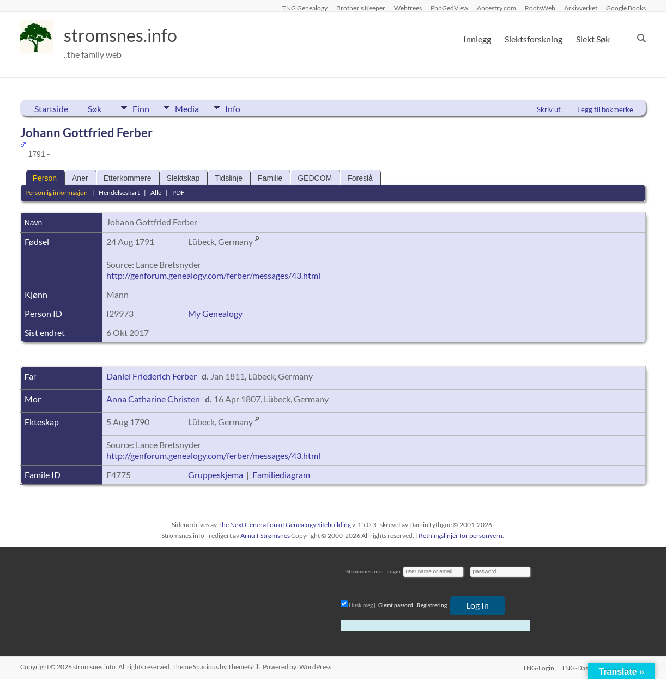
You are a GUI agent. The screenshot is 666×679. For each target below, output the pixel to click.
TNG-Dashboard (585, 667)
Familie (270, 178)
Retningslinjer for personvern (460, 535)
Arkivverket (580, 7)
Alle (155, 192)
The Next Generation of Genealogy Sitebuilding (284, 525)
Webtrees (408, 7)
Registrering (432, 605)
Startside (51, 108)
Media (194, 107)
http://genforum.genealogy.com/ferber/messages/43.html (213, 275)
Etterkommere (128, 178)
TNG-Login (536, 667)
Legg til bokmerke (605, 109)
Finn (140, 107)
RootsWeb (540, 7)
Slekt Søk (593, 39)
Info (246, 107)
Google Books (626, 7)
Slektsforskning (533, 39)
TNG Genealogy (305, 7)
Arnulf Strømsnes (265, 535)
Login (394, 571)
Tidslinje (229, 178)
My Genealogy (215, 313)
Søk (94, 108)
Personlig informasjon (56, 192)
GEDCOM (315, 178)
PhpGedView (449, 7)
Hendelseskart (119, 192)
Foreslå (360, 178)
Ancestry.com (496, 7)
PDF (178, 192)
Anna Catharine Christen (153, 399)
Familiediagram (281, 474)
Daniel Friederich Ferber (151, 376)
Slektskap (183, 178)
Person (45, 178)
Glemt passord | (397, 605)
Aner (80, 178)
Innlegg (477, 39)
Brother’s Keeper (360, 7)
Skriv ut (549, 109)
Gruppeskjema (215, 474)
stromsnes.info (127, 35)
